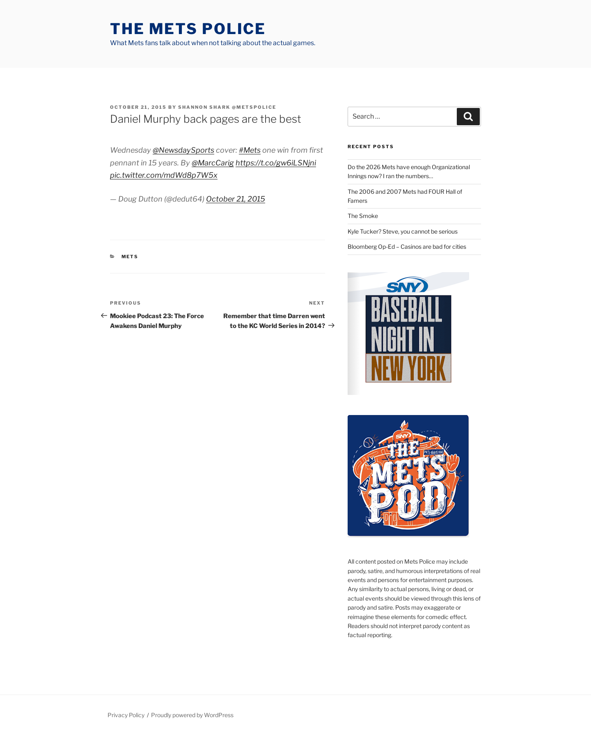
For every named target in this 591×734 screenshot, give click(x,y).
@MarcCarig (213, 162)
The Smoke (363, 215)
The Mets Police (188, 29)
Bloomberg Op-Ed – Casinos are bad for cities (407, 246)
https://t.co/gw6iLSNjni (276, 162)
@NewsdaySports (183, 150)
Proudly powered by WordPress (192, 714)
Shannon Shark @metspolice (227, 107)
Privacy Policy (126, 714)
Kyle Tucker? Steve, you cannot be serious (403, 231)
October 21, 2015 (235, 199)
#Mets (250, 150)
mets (130, 256)
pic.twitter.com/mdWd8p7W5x (164, 175)
